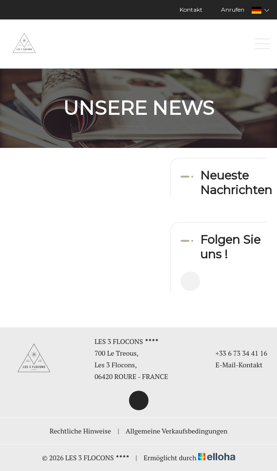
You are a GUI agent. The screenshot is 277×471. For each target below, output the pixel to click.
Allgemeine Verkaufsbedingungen (176, 430)
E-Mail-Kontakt (233, 364)
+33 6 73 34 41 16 (235, 353)
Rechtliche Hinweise (80, 430)
